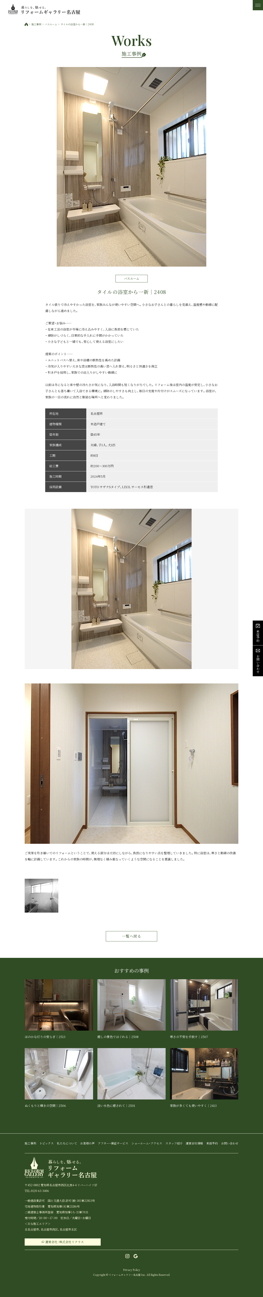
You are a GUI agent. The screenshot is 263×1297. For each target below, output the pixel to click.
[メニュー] (258, 5)
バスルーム (51, 24)
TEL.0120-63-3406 (37, 1191)
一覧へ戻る (131, 936)
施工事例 (36, 24)
